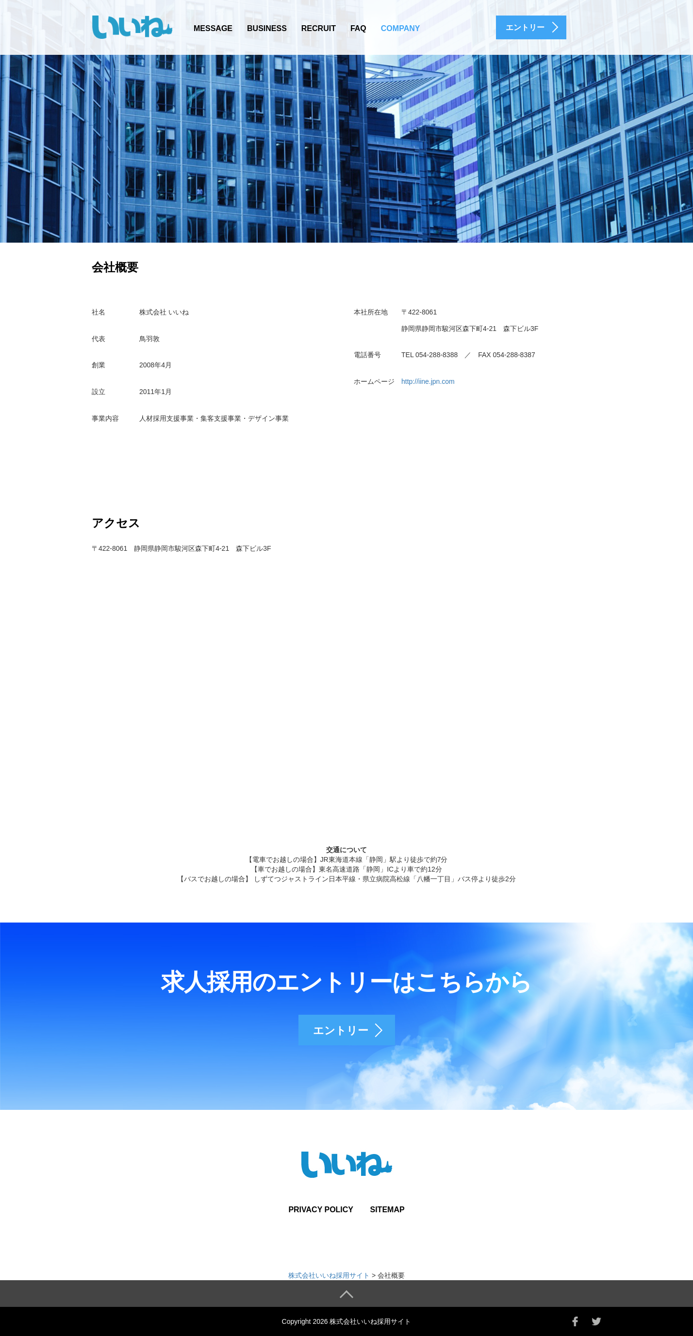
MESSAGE (213, 28)
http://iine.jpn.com (428, 381)
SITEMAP (387, 1209)
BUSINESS (267, 28)
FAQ (358, 28)
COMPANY (400, 28)
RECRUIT (318, 28)
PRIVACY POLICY (320, 1209)
